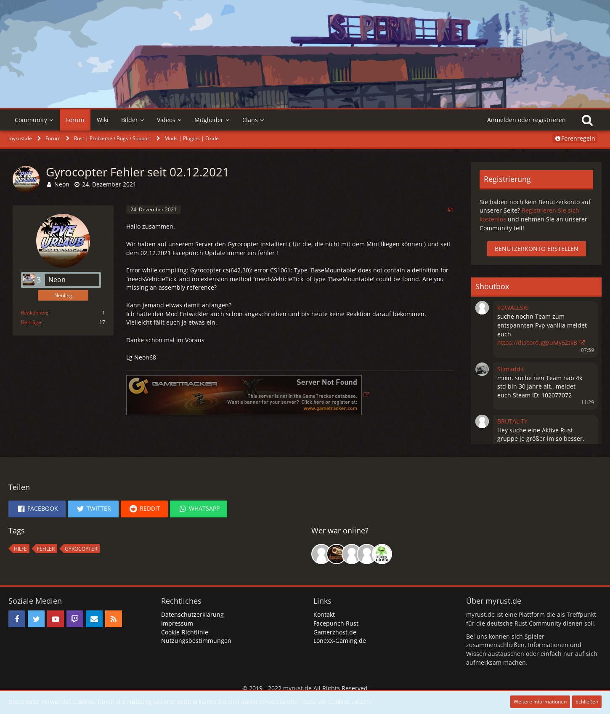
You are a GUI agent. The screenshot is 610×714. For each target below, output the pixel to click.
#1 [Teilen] (450, 209)
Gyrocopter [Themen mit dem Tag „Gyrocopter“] (81, 548)
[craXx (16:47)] (367, 554)
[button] (482, 307)
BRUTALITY (512, 421)
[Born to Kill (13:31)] (321, 554)
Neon (61, 184)
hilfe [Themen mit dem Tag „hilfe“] (20, 548)
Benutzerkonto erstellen (536, 249)
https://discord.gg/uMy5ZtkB (537, 342)
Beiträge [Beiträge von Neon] (31, 322)
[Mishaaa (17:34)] (352, 554)
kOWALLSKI (513, 308)
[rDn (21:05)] (382, 554)
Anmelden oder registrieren (526, 120)
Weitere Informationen (540, 701)
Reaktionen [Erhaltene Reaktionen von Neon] (34, 312)
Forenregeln (574, 138)
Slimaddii (510, 369)
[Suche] (587, 120)
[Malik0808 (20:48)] (336, 554)
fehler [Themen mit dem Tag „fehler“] (46, 548)
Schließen (587, 701)
